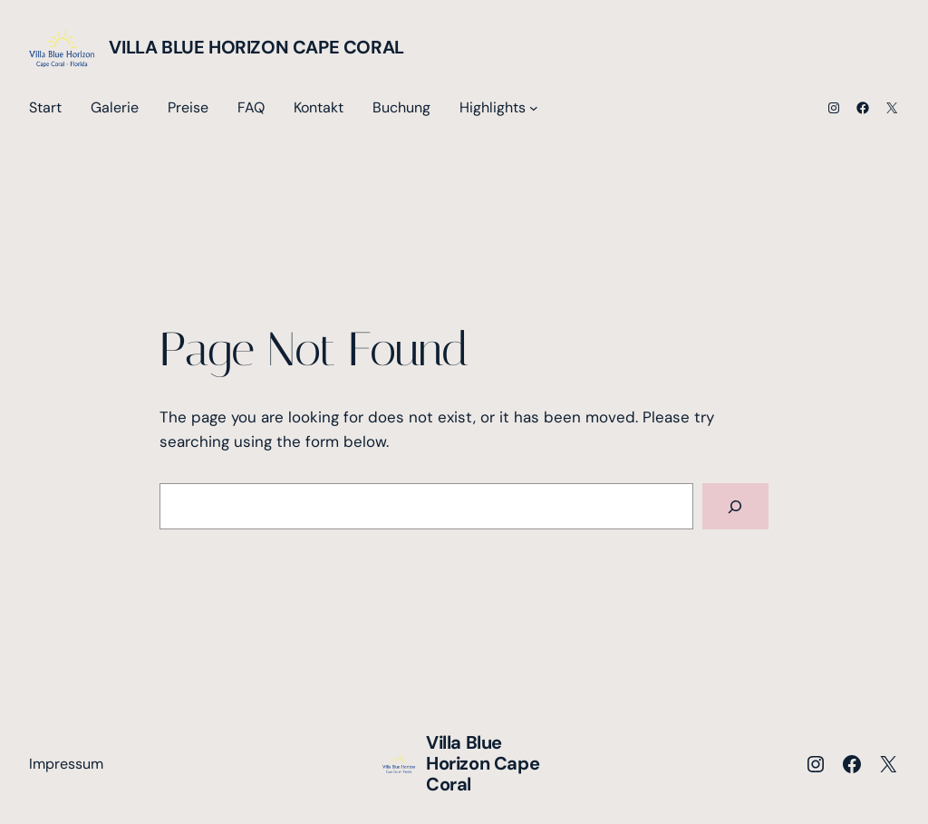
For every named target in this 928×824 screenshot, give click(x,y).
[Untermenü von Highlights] (533, 107)
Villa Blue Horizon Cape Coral (256, 47)
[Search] (735, 506)
